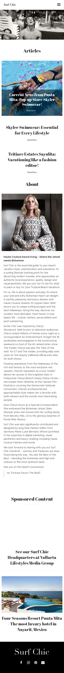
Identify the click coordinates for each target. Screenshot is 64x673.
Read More (30, 111)
